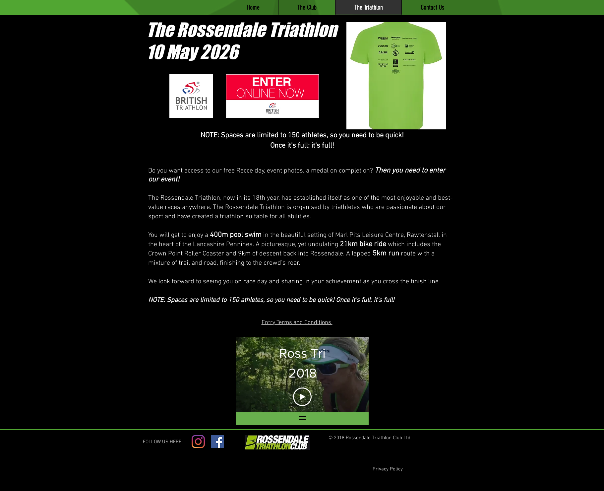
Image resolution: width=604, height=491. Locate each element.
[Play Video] (302, 396)
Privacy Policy (388, 469)
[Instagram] (198, 441)
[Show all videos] (302, 418)
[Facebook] (217, 441)
